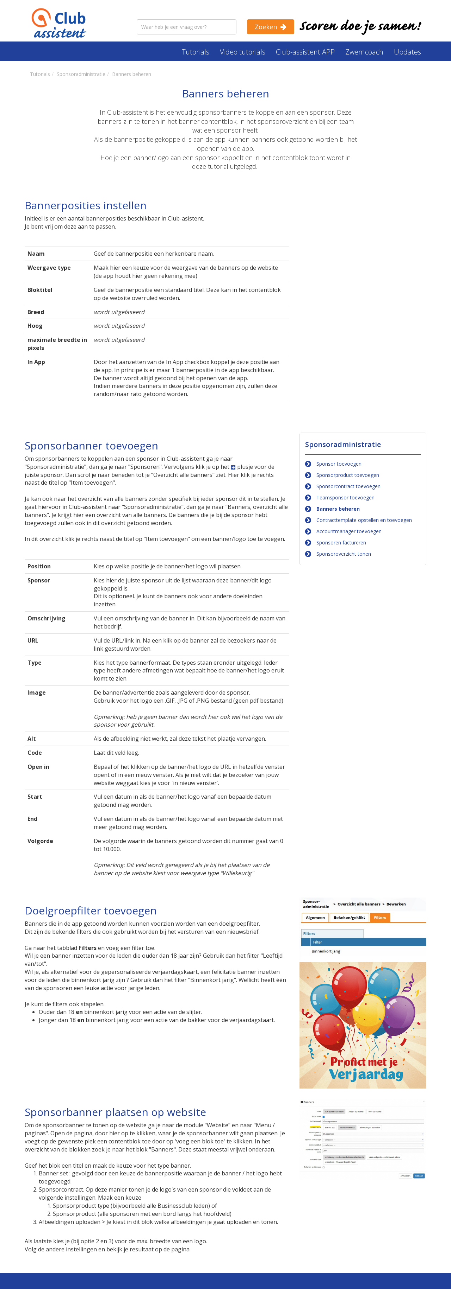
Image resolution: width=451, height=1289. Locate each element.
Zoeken (266, 27)
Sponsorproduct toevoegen (347, 475)
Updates (407, 52)
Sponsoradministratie (343, 444)
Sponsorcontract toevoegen (348, 486)
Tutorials (195, 52)
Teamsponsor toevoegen (345, 497)
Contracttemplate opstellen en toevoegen (364, 520)
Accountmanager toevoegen (349, 531)
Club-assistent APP (305, 52)
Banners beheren (338, 508)
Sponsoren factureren (341, 542)
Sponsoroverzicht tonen (343, 553)
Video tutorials (242, 52)
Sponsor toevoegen (339, 463)
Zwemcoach (364, 52)
